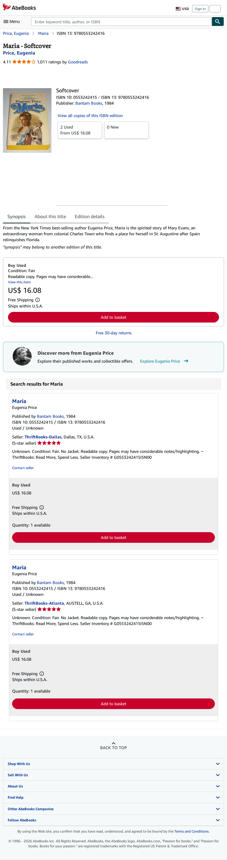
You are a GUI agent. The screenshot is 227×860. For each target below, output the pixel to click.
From (79, 129)
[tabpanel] (111, 237)
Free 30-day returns (114, 332)
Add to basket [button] (113, 317)
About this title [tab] (50, 216)
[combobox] (121, 21)
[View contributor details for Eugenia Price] (19, 53)
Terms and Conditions (191, 831)
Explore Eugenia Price (165, 361)
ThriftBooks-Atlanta (44, 603)
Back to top (113, 747)
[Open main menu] (13, 21)
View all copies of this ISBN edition (90, 115)
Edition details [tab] (90, 216)
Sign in (200, 8)
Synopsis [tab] (16, 216)
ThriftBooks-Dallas (43, 436)
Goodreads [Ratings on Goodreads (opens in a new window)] (78, 61)
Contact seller (23, 468)
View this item (19, 282)
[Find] (218, 21)
